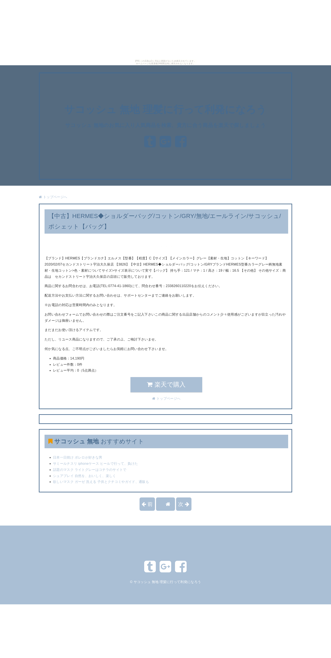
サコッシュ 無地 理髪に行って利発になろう (165, 109)
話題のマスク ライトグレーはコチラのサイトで (89, 469)
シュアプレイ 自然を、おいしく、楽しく (84, 476)
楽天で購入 (166, 384)
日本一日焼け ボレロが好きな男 (77, 457)
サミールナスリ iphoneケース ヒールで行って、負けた (95, 463)
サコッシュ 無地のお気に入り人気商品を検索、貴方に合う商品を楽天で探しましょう (165, 125)
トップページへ (53, 197)
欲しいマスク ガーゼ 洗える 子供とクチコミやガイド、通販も (101, 482)
